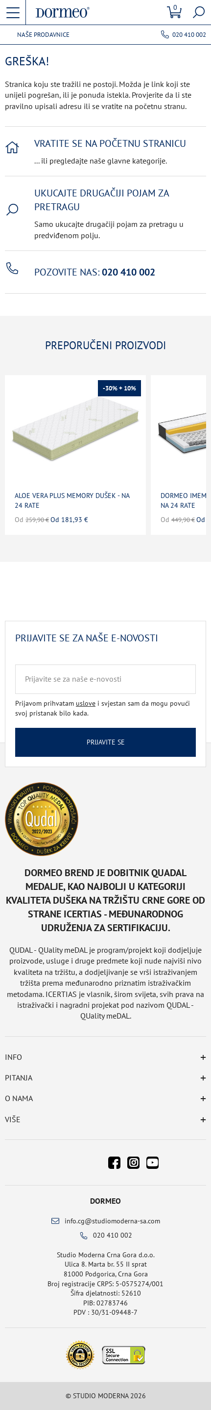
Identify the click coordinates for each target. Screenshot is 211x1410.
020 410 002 (189, 34)
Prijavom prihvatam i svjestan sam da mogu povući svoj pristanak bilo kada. (102, 708)
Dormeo (105, 1201)
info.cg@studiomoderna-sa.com (112, 1220)
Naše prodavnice (43, 35)
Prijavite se (106, 742)
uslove (85, 703)
